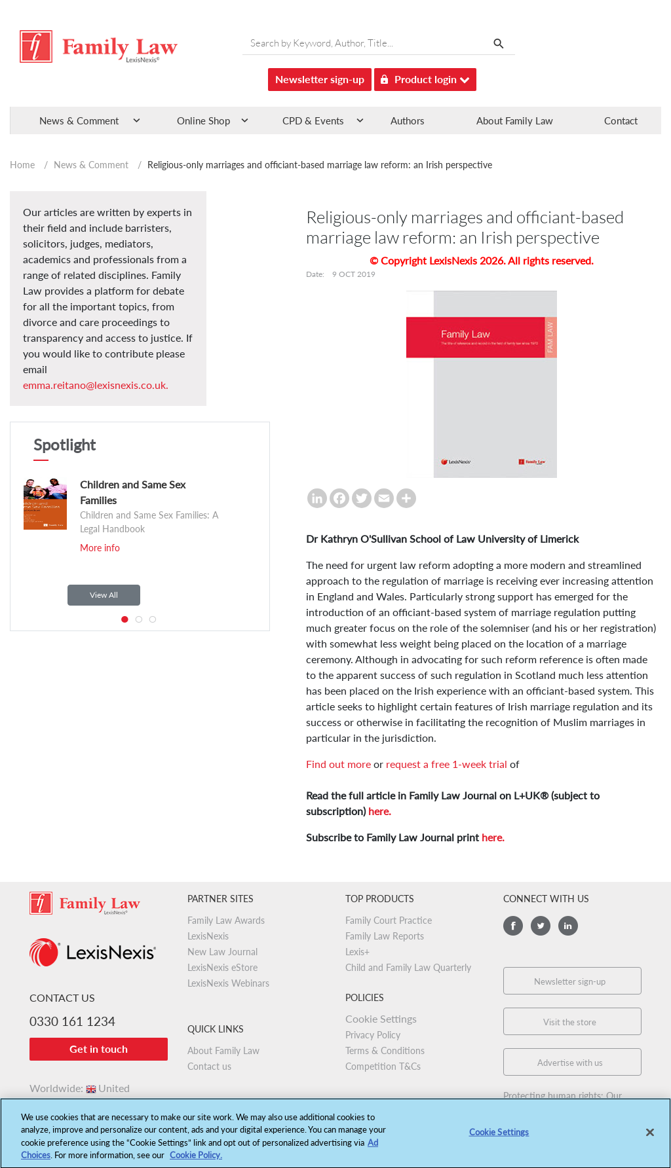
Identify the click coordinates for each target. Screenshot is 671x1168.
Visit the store (569, 1022)
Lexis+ (357, 951)
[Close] (650, 1137)
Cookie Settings (381, 1018)
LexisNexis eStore (222, 967)
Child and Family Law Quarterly (408, 967)
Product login (425, 77)
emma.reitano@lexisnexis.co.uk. (95, 384)
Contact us (209, 1066)
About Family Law (514, 120)
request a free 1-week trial (446, 763)
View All (104, 595)
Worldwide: (79, 1088)
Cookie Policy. (196, 1160)
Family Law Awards (226, 920)
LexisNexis (208, 935)
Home (22, 164)
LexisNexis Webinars (228, 983)
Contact (621, 120)
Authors (408, 120)
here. (379, 811)
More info (100, 547)
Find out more (338, 763)
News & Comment (91, 164)
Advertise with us (570, 1062)
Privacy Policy (372, 1034)
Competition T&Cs (383, 1066)
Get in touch (98, 1048)
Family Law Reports (384, 935)
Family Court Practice (388, 920)
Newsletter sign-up (319, 79)
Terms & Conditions (385, 1050)
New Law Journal (222, 951)
